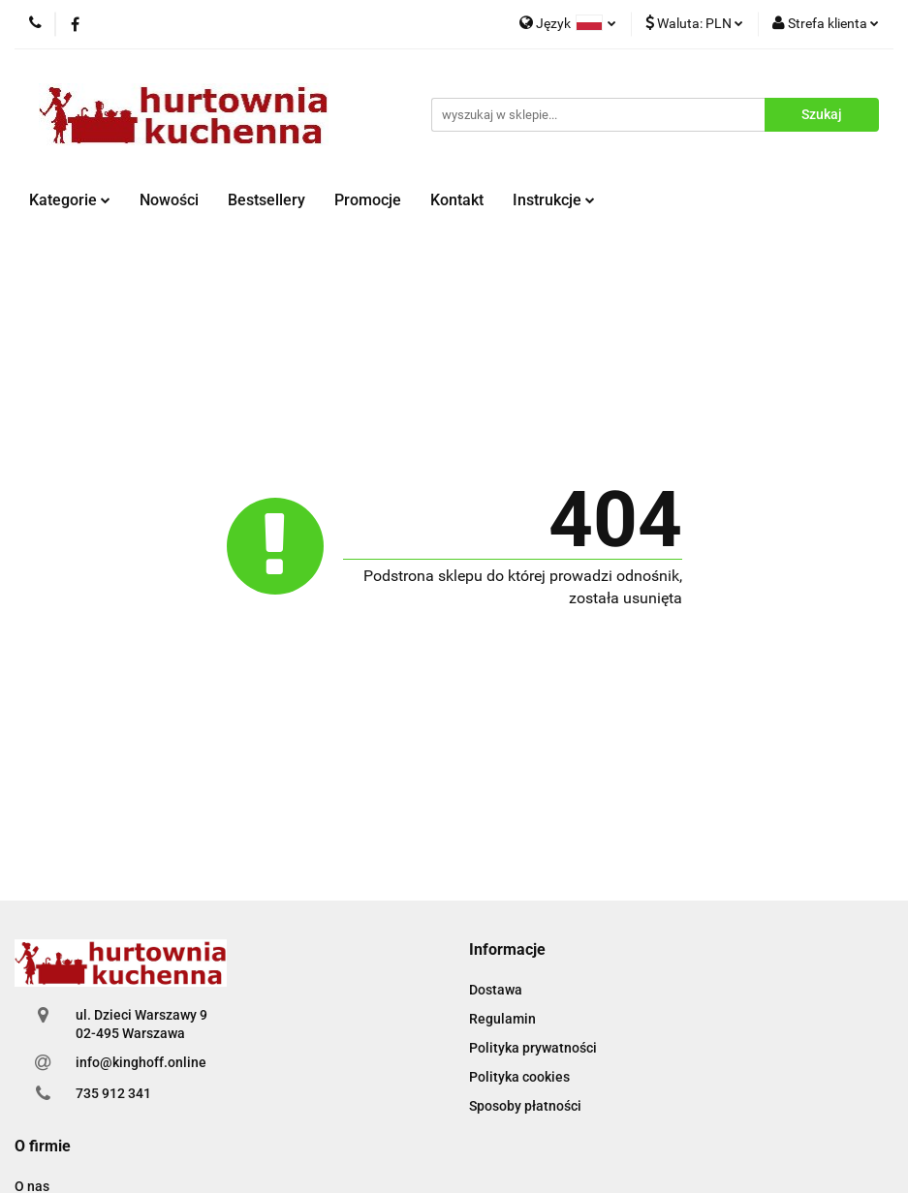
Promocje (367, 200)
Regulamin (502, 1018)
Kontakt (457, 200)
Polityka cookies (519, 1077)
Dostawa (495, 989)
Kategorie (69, 200)
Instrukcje (554, 200)
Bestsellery (266, 200)
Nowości (169, 200)
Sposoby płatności (525, 1106)
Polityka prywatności (533, 1047)
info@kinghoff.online (141, 1062)
